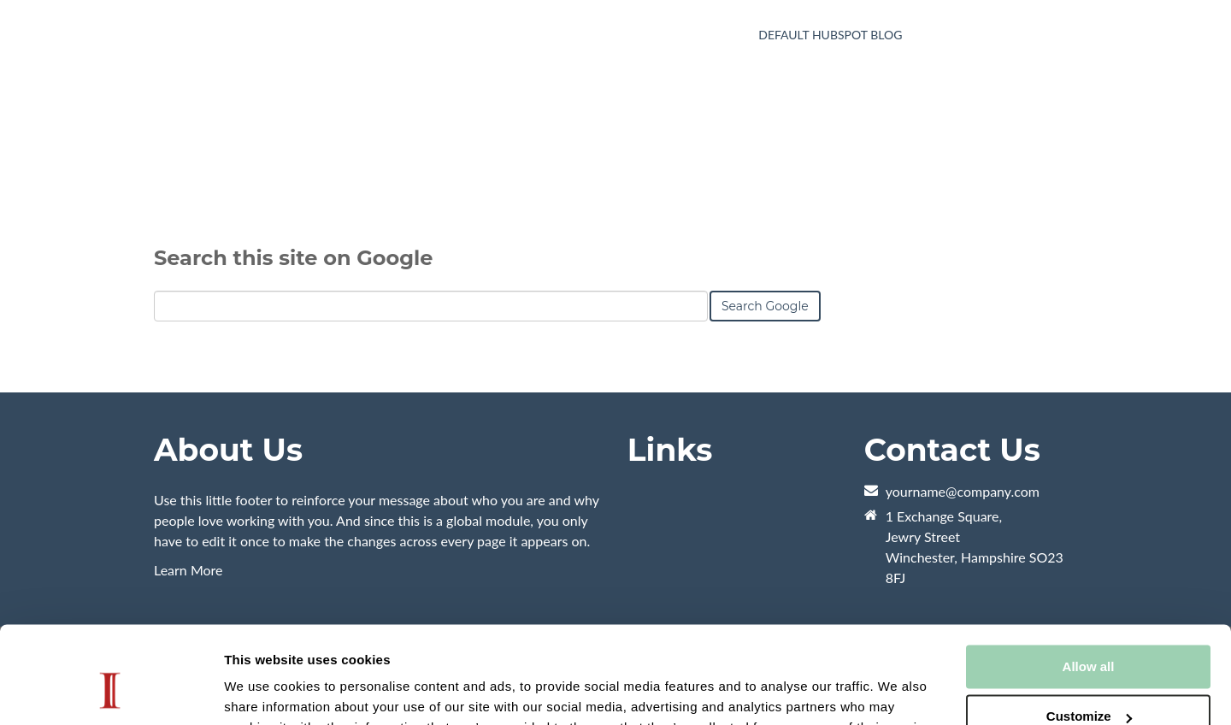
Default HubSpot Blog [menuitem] (830, 34)
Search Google (765, 386)
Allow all (1089, 583)
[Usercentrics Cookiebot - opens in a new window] (111, 691)
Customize (1089, 633)
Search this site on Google (293, 338)
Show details (263, 691)
